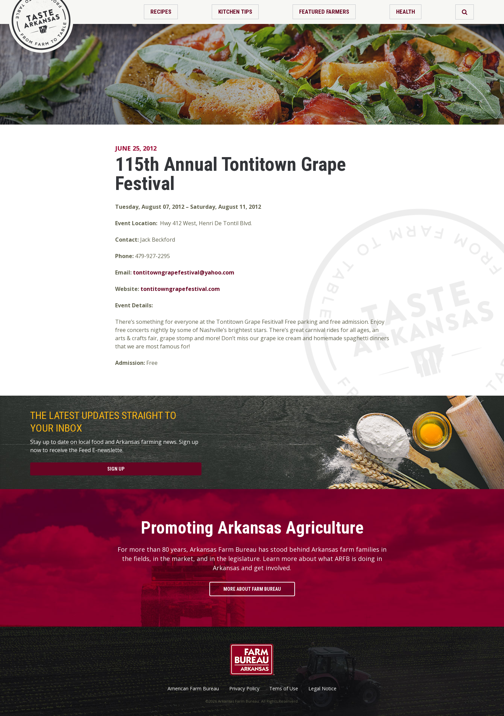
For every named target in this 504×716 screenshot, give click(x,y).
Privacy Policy (244, 689)
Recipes (160, 11)
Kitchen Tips (235, 11)
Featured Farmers (324, 11)
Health (405, 11)
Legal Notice (322, 689)
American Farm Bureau (193, 689)
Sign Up (115, 469)
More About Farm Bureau (252, 589)
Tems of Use (283, 689)
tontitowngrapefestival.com (180, 289)
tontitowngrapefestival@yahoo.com (183, 272)
